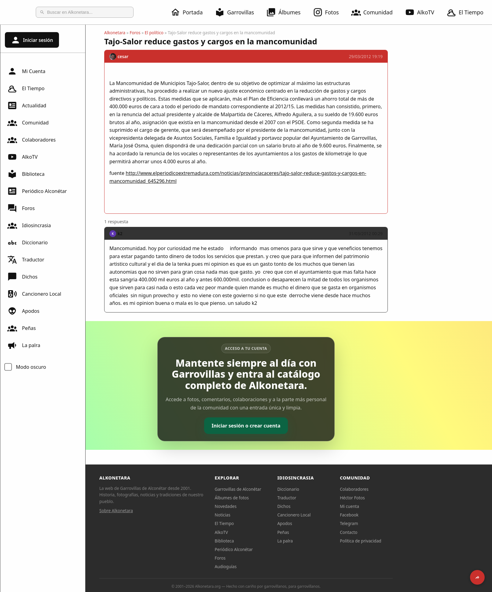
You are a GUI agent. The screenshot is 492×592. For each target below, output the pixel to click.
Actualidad (26, 105)
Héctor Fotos (395, 498)
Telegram (392, 523)
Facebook (392, 515)
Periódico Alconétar (37, 191)
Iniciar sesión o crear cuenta (288, 425)
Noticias (265, 515)
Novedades (268, 506)
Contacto (391, 532)
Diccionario (27, 242)
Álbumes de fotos (275, 498)
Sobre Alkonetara (159, 510)
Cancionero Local (34, 294)
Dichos (22, 277)
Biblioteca (26, 174)
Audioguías (269, 566)
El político (197, 32)
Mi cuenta (392, 506)
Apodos (23, 311)
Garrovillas (238, 12)
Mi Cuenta (26, 71)
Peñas (21, 328)
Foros (21, 208)
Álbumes (287, 12)
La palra (23, 345)
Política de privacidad (403, 541)
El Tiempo (26, 88)
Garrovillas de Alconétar (281, 489)
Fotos (330, 12)
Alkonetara (157, 32)
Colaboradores (31, 140)
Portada (190, 12)
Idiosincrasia (29, 225)
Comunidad (375, 12)
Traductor (25, 260)
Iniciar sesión (32, 40)
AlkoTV (423, 12)
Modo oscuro (31, 367)
